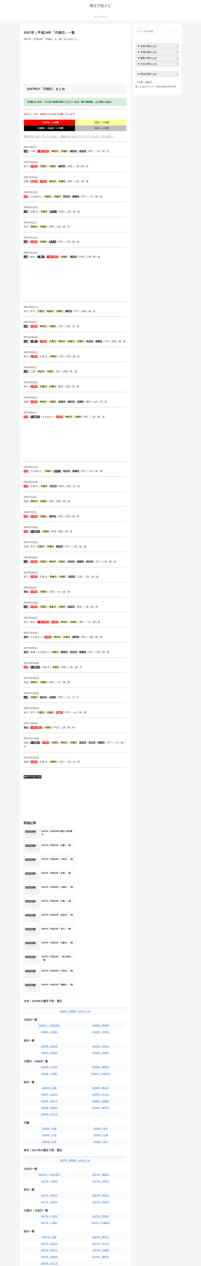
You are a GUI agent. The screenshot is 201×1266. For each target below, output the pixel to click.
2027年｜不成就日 (100, 1139)
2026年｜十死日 (49, 983)
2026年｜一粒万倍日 (49, 942)
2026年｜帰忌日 (100, 1004)
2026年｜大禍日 (100, 1017)
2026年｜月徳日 (100, 969)
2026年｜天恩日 (100, 963)
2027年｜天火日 (100, 1160)
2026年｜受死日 (100, 983)
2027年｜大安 (49, 1207)
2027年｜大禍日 (100, 1167)
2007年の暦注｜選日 (32, 777)
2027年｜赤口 (100, 1207)
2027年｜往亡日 (49, 1180)
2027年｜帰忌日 (100, 1153)
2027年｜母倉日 (49, 1118)
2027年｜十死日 (49, 1132)
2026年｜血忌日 (49, 1011)
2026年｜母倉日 (49, 969)
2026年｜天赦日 (49, 948)
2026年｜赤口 (100, 1058)
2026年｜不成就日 (100, 990)
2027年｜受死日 (100, 1132)
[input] (157, 31)
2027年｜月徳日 (100, 1118)
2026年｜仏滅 (100, 1052)
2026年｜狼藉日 (49, 1024)
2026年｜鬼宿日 (100, 942)
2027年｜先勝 (49, 1194)
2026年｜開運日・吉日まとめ (75, 928)
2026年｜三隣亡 (49, 990)
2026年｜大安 (49, 1058)
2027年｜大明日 (100, 1097)
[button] (176, 31)
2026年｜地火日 (49, 1017)
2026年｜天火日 (100, 1011)
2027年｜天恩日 (100, 1112)
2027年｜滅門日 (100, 1173)
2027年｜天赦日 (49, 1097)
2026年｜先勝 (49, 1045)
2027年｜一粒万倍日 (49, 1091)
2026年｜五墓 (49, 1004)
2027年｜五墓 (49, 1153)
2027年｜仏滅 (100, 1201)
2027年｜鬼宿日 (100, 1091)
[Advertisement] (75, 62)
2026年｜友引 (100, 1045)
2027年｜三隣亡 (49, 1139)
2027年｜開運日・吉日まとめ (75, 1077)
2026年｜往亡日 (49, 1031)
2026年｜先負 (49, 1052)
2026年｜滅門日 (100, 1024)
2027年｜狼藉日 (49, 1173)
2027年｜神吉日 (49, 1112)
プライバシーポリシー (170, 1258)
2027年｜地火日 (49, 1167)
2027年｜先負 (49, 1201)
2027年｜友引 (100, 1194)
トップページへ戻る (150, 1258)
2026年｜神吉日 (49, 963)
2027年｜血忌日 (49, 1160)
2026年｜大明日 (100, 948)
